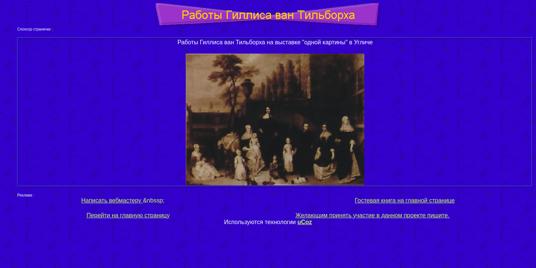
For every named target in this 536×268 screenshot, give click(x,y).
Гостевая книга (375, 200)
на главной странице (425, 200)
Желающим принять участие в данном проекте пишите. (373, 215)
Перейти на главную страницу (128, 215)
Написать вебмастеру (112, 200)
